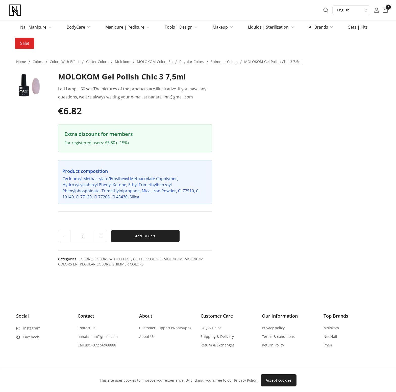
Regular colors (191, 61)
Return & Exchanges (218, 345)
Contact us (86, 327)
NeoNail (330, 336)
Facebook (31, 337)
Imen (328, 345)
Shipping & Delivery (217, 336)
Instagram (31, 328)
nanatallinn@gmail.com (98, 336)
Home (21, 61)
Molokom (122, 61)
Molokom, (342, 259)
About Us (147, 336)
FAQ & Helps (211, 327)
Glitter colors (97, 61)
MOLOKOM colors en (155, 61)
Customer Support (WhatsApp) (165, 327)
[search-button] (325, 10)
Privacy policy (273, 327)
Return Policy (273, 345)
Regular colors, (264, 264)
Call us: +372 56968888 (97, 345)
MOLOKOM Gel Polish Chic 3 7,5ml (273, 61)
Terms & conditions (278, 336)
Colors (38, 61)
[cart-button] (385, 10)
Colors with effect (65, 61)
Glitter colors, (316, 259)
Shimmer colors (224, 61)
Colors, (254, 259)
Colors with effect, (281, 259)
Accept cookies (278, 380)
